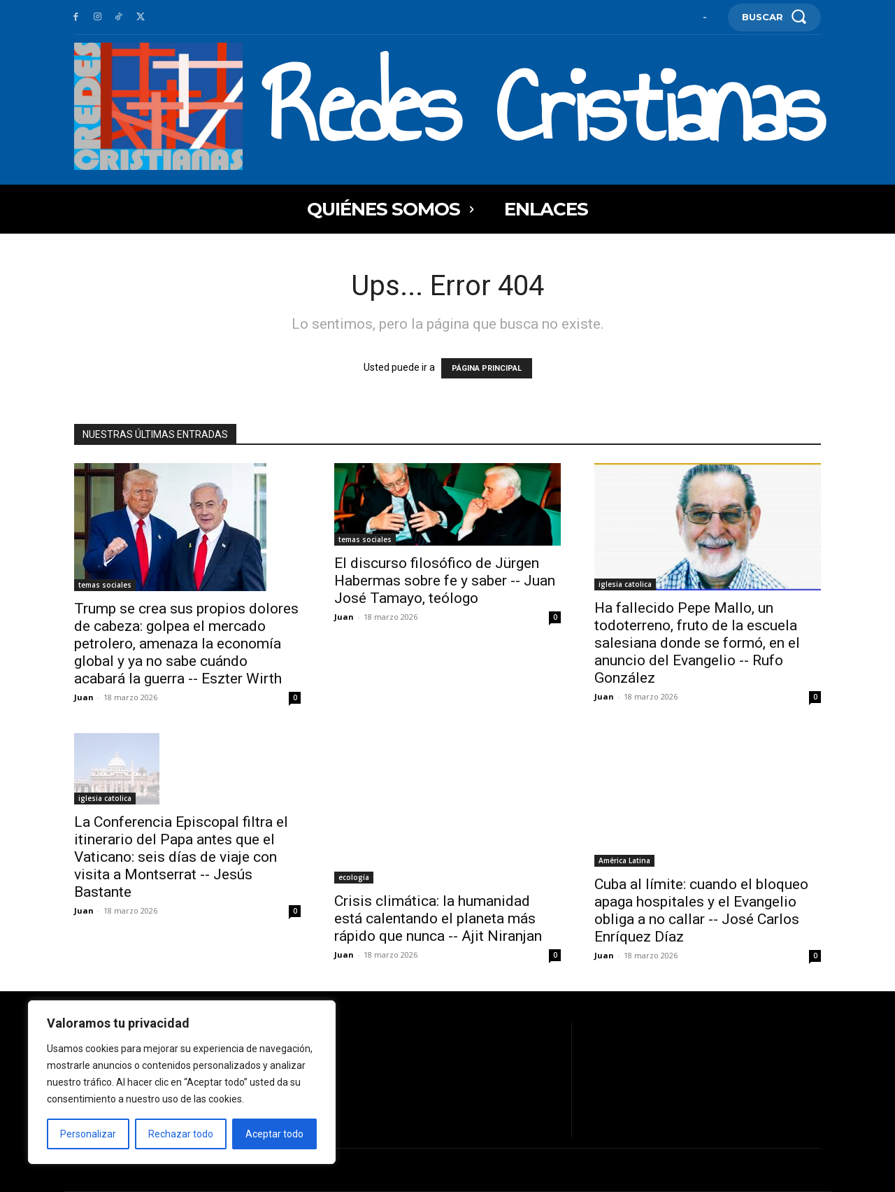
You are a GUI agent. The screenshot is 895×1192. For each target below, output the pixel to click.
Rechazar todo (180, 1134)
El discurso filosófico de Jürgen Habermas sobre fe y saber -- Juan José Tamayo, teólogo (444, 580)
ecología (353, 877)
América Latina (624, 860)
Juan (84, 697)
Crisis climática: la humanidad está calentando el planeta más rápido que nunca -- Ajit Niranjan (438, 918)
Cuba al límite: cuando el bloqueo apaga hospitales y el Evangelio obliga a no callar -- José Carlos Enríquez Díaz (701, 910)
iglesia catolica (625, 584)
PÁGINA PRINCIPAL (487, 368)
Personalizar (88, 1134)
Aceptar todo (274, 1134)
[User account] (705, 17)
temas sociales (104, 585)
